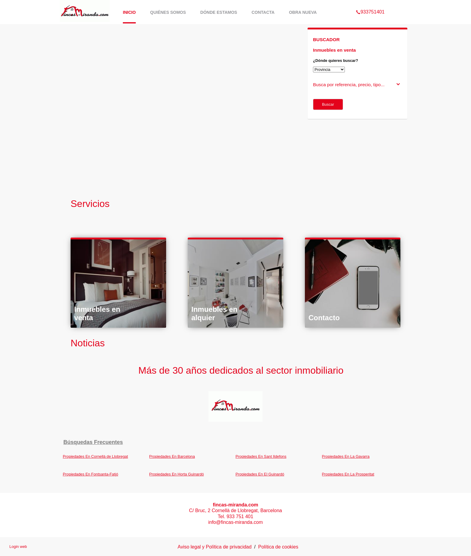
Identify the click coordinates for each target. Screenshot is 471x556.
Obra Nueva (303, 12)
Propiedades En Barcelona (172, 456)
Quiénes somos (168, 12)
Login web (18, 546)
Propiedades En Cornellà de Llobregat (95, 456)
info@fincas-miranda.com (235, 522)
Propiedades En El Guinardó (259, 474)
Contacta (262, 12)
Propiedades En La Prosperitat (348, 474)
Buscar (328, 104)
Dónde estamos (218, 12)
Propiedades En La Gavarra (346, 456)
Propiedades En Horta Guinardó (176, 474)
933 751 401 (239, 516)
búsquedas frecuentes (93, 442)
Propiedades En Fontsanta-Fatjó (90, 474)
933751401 (370, 4)
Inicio (129, 12)
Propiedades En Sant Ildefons (260, 456)
